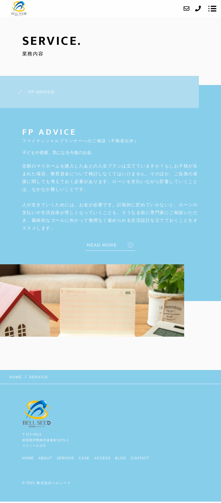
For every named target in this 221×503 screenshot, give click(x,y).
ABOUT (45, 458)
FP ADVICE (41, 91)
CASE (84, 458)
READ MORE (102, 244)
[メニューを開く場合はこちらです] (212, 8)
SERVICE (65, 458)
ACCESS (102, 458)
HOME (28, 458)
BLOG (120, 458)
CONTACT (140, 458)
